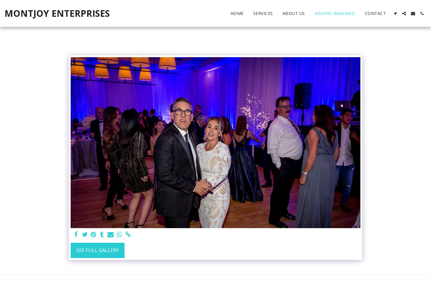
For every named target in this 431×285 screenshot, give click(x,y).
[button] (395, 13)
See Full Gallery (97, 250)
